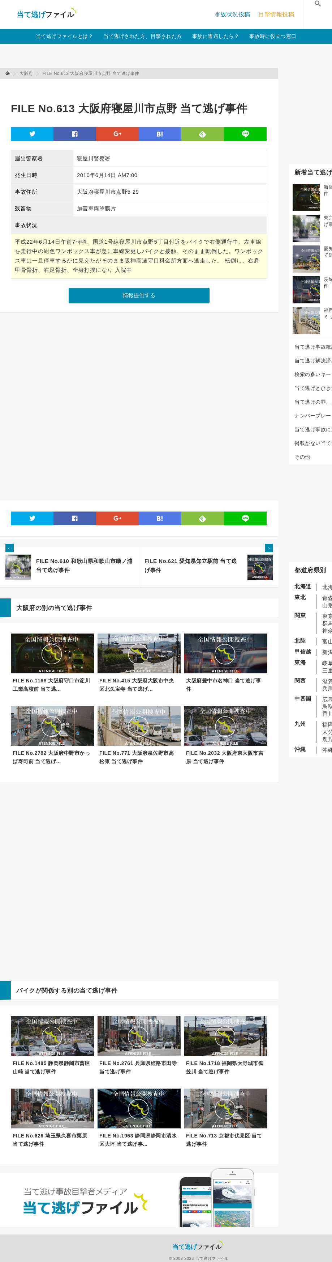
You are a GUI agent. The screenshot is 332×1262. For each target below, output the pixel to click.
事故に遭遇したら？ (216, 36)
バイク (25, 990)
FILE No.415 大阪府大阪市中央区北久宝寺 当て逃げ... (136, 685)
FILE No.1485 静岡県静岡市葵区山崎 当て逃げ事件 (51, 1067)
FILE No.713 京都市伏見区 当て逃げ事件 (224, 1140)
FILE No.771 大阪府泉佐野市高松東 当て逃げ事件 (136, 757)
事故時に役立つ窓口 (273, 36)
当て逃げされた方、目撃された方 (142, 36)
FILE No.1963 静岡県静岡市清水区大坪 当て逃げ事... (138, 1140)
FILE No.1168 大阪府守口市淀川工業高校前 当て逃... (51, 685)
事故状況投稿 (232, 14)
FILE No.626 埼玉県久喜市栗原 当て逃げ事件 (50, 1140)
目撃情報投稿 (276, 14)
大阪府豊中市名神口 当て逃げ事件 (223, 685)
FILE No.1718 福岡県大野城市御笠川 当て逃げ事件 (224, 1067)
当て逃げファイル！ (46, 14)
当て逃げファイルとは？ (65, 36)
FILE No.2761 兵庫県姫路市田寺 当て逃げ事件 (138, 1067)
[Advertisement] (142, 87)
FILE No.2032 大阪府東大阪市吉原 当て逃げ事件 (224, 757)
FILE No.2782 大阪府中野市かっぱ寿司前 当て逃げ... (51, 757)
